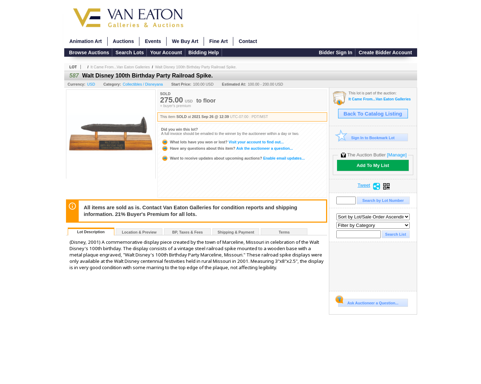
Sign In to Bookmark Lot (366, 138)
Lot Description (90, 232)
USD (91, 84)
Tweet (363, 185)
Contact (248, 41)
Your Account (166, 52)
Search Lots (129, 52)
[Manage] (397, 154)
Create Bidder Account (385, 52)
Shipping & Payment (236, 232)
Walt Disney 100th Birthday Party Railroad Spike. (195, 67)
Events (153, 41)
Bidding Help (203, 52)
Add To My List (372, 165)
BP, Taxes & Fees (187, 232)
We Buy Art (185, 41)
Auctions (123, 41)
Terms (284, 232)
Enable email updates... (233, 158)
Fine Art (218, 41)
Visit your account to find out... (222, 142)
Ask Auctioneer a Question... (368, 302)
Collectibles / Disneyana (143, 84)
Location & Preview (139, 232)
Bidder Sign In (335, 52)
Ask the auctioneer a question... (227, 148)
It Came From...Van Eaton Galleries (120, 67)
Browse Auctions (89, 52)
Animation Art (86, 41)
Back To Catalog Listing (373, 114)
